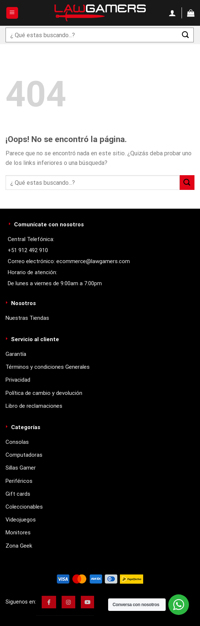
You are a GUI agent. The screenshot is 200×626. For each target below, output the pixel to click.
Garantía (16, 354)
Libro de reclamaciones (34, 406)
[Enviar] (185, 35)
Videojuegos (21, 519)
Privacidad (18, 379)
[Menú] (12, 13)
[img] (49, 602)
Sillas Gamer (21, 467)
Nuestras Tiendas (27, 318)
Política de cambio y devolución (44, 393)
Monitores (18, 532)
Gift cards (18, 494)
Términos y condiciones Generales (48, 367)
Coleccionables (24, 506)
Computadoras (24, 455)
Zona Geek (19, 545)
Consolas (17, 442)
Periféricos (19, 481)
